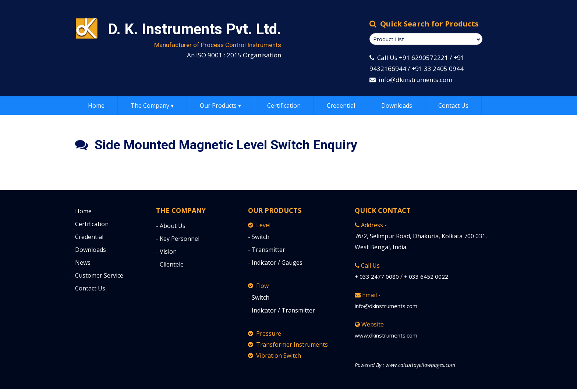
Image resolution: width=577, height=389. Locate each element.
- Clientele (170, 264)
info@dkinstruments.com (415, 79)
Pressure (264, 333)
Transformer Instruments (288, 344)
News (83, 262)
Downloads (396, 105)
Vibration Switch (274, 355)
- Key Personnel (177, 239)
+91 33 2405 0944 (437, 68)
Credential (341, 105)
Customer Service (99, 275)
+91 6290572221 (423, 57)
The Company (152, 105)
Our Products (220, 105)
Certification (284, 105)
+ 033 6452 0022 (426, 276)
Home (96, 105)
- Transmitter (266, 250)
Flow (258, 286)
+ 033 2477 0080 (377, 276)
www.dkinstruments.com (386, 335)
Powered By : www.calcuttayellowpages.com (405, 364)
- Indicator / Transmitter (281, 310)
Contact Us (453, 105)
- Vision (166, 251)
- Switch (258, 237)
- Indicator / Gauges (275, 262)
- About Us (170, 226)
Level (259, 225)
